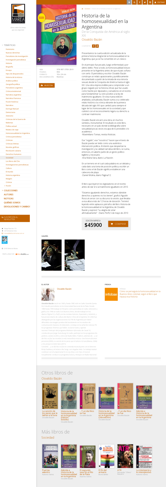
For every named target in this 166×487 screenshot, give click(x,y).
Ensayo (9, 70)
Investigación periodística (16, 60)
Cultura (9, 168)
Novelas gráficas (12, 147)
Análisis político (12, 81)
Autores (8, 194)
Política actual (11, 126)
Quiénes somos (12, 203)
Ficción (7, 186)
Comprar (120, 223)
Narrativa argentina (13, 95)
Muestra (48, 85)
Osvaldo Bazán (92, 39)
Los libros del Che (13, 161)
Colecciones (9, 190)
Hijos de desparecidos (14, 74)
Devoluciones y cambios (17, 207)
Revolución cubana (13, 150)
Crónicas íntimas (12, 143)
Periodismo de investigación (17, 56)
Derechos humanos (13, 154)
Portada (82, 8)
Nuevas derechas (13, 53)
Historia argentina (13, 175)
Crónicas (9, 140)
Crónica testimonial (13, 91)
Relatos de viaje (12, 129)
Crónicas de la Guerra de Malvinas (16, 121)
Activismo (9, 116)
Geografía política (13, 84)
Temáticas (8, 45)
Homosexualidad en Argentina (18, 133)
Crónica (9, 182)
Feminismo (10, 49)
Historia (9, 63)
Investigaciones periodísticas (17, 165)
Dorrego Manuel (12, 109)
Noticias (8, 198)
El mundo (9, 172)
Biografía (9, 67)
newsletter (11, 218)
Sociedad (9, 157)
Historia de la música (14, 77)
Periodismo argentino (14, 88)
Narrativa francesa (13, 98)
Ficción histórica (12, 102)
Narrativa (9, 105)
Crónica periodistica (13, 136)
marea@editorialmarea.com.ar (14, 233)
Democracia (10, 112)
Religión (9, 179)
